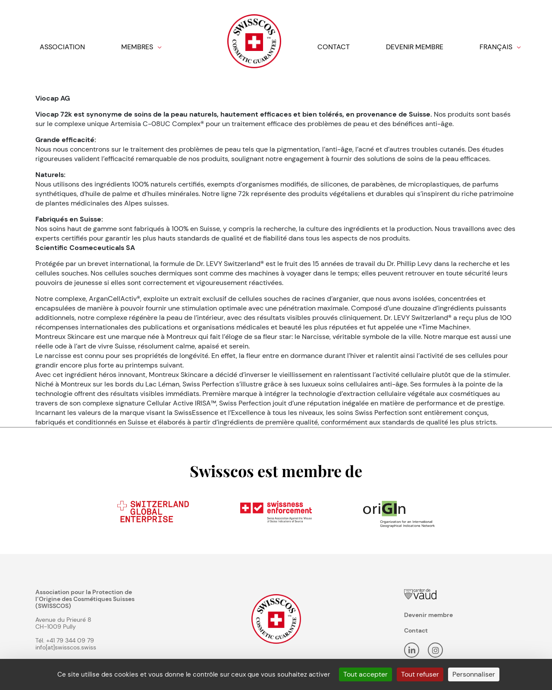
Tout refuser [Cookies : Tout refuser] (420, 674)
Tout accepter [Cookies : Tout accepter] (365, 674)
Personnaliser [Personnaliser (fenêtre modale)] (473, 674)
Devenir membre (428, 615)
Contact (416, 630)
